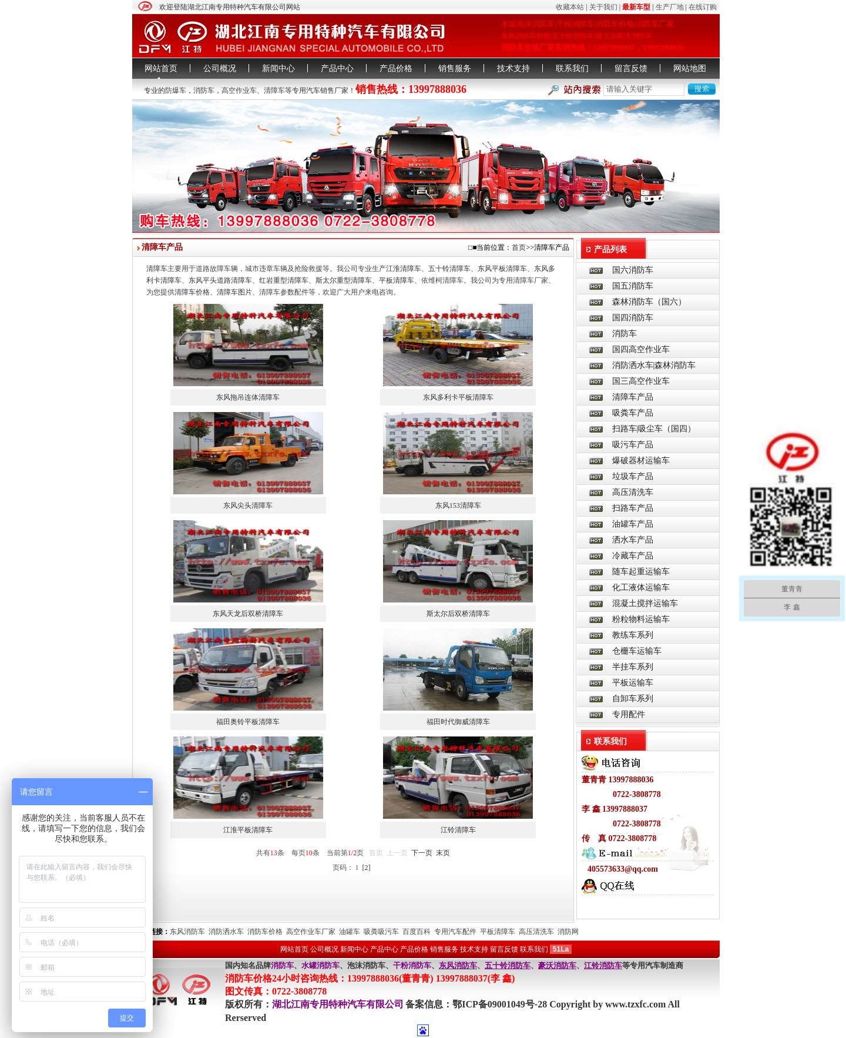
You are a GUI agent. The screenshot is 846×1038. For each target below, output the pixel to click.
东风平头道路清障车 (220, 280)
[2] (366, 867)
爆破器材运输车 (641, 460)
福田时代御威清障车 (458, 722)
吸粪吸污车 (381, 931)
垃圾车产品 (632, 476)
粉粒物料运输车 (641, 619)
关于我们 (603, 7)
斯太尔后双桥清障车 (458, 614)
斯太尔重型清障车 (343, 280)
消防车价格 (265, 931)
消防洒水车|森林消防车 (654, 365)
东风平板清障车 (502, 268)
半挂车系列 (632, 666)
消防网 (568, 931)
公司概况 (219, 68)
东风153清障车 (458, 505)
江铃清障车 (458, 830)
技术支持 (513, 68)
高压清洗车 (632, 492)
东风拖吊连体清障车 (248, 397)
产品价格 (396, 68)
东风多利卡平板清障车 (458, 397)
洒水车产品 (632, 539)
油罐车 (349, 931)
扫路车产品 (632, 508)
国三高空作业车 (641, 381)
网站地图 (689, 68)
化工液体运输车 (641, 587)
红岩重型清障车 (283, 280)
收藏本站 (570, 7)
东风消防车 (187, 931)
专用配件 (628, 714)
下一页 (421, 853)
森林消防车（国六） (649, 301)
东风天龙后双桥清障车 (248, 614)
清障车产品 (632, 397)
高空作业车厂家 (310, 931)
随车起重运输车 (641, 571)
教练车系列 (632, 635)
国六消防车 (632, 270)
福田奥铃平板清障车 (248, 722)
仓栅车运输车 (637, 651)
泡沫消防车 (366, 965)
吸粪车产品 (632, 412)
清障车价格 (192, 292)
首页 (519, 247)
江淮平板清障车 (248, 830)
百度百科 (416, 931)
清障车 (274, 90)
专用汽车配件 (455, 931)
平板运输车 (632, 682)
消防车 (203, 90)
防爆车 (175, 90)
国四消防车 (632, 317)
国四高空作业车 (641, 349)
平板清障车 (396, 280)
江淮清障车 (403, 268)
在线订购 (703, 7)
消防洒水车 (226, 931)
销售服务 (454, 68)
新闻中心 (278, 68)
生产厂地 (670, 7)
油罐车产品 (632, 524)
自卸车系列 (632, 698)
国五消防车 (632, 286)
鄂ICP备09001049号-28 (500, 1004)
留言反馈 (631, 68)
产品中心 (337, 68)
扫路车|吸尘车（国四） (654, 428)
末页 (443, 853)
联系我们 (572, 68)
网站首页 (161, 68)
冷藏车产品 (632, 555)
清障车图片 (234, 292)
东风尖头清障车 (248, 505)
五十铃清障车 (449, 268)
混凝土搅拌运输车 (645, 603)
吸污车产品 (632, 444)
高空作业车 (239, 90)
